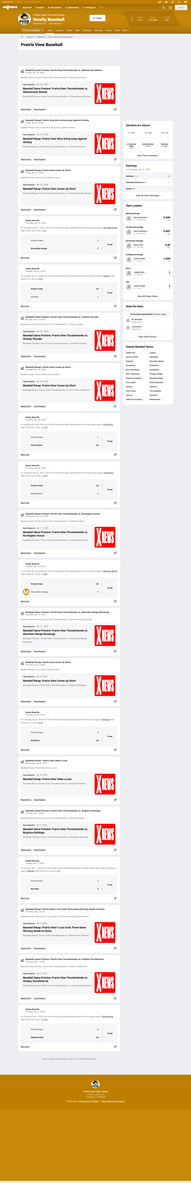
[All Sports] (101, 7)
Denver (129, 188)
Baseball (27, 7)
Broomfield (130, 365)
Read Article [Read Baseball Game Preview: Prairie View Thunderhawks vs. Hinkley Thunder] (26, 356)
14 (97, 288)
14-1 (41, 279)
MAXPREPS (8, 2)
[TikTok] (160, 2)
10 (97, 445)
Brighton (106, 719)
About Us (37, 1145)
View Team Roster (148, 336)
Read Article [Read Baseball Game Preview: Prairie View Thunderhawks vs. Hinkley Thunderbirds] (26, 998)
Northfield (154, 365)
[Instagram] (173, 2)
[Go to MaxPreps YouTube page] (86, 1134)
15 (97, 485)
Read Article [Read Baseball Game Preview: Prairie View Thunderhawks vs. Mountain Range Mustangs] (26, 651)
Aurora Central (132, 356)
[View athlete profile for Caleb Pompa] (148, 254)
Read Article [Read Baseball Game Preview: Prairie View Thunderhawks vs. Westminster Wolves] (26, 109)
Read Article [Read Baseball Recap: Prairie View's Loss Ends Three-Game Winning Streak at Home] (26, 948)
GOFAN (19, 2)
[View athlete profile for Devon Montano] (148, 213)
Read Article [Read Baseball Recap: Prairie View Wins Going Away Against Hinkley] (26, 159)
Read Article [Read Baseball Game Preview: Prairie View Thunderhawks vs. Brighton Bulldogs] (26, 849)
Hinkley (106, 276)
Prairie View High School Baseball (60, 37)
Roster (69, 30)
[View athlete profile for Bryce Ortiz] (148, 240)
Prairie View (33, 240)
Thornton (153, 395)
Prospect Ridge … (157, 373)
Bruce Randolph (132, 369)
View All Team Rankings (148, 195)
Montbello (154, 356)
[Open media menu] (170, 7)
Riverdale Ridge (110, 227)
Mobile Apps (51, 1145)
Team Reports (29, 84)
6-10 (45, 1019)
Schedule (59, 30)
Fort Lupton (131, 382)
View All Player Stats (148, 296)
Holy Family (131, 390)
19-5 (45, 574)
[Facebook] (185, 2)
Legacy (153, 352)
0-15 (41, 722)
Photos (109, 30)
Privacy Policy (79, 1145)
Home (49, 30)
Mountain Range (110, 571)
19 (97, 583)
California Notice (112, 1145)
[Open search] (163, 7)
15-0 (45, 475)
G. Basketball (72, 7)
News (117, 30)
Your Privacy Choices (134, 1145)
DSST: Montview (133, 373)
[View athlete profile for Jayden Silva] (148, 268)
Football (40, 7)
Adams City (130, 352)
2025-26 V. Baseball (33, 30)
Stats (77, 30)
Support (152, 1145)
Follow (97, 18)
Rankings (99, 30)
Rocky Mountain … (158, 382)
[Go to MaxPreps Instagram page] (95, 1134)
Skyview (153, 386)
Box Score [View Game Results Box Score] (25, 257)
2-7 (44, 230)
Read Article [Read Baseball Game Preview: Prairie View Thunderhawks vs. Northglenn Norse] (26, 553)
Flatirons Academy (134, 378)
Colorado (129, 176)
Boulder (31, 871)
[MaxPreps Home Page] (22, 37)
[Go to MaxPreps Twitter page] (105, 1134)
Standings (87, 30)
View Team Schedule (148, 155)
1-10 (45, 427)
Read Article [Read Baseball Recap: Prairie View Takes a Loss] (26, 799)
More (126, 30)
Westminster (107, 1016)
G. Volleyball (89, 7)
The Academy (155, 390)
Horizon (129, 395)
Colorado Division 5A (135, 182)
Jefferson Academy (134, 399)
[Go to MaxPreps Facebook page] (114, 1134)
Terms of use (94, 1145)
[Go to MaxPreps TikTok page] (76, 1134)
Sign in (181, 7)
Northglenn (109, 473)
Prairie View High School (95, 1086)
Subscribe (64, 1145)
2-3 (58, 871)
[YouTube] (166, 2)
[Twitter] (179, 2)
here (164, 314)
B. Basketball (54, 7)
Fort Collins (108, 424)
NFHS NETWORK (32, 2)
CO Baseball (40, 37)
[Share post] (115, 109)
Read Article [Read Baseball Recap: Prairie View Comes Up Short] (26, 209)
